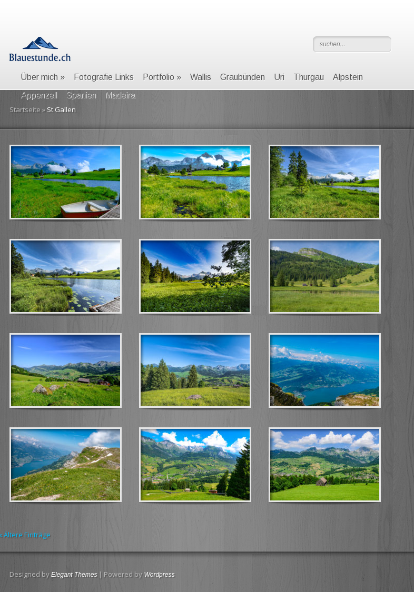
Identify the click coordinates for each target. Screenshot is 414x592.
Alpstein (348, 77)
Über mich (43, 77)
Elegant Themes (74, 574)
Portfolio (162, 77)
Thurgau (308, 77)
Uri (279, 77)
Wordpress (159, 574)
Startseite (25, 109)
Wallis (200, 77)
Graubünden (242, 77)
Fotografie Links (104, 77)
